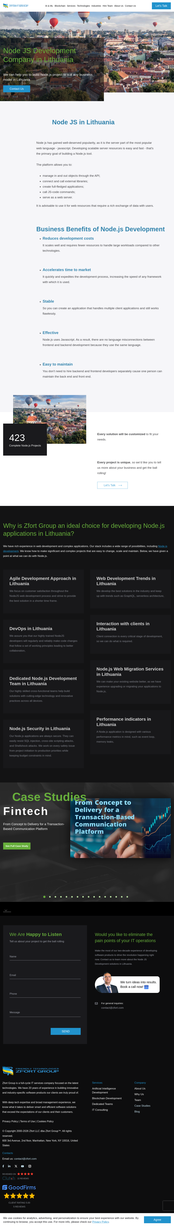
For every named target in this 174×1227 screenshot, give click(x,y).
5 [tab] (66, 897)
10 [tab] (94, 897)
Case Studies (142, 1105)
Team (137, 1100)
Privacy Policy (100, 1221)
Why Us (139, 1094)
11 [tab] (99, 897)
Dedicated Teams (102, 1104)
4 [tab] (61, 897)
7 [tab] (77, 897)
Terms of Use (27, 1121)
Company (140, 1082)
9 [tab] (88, 897)
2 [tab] (50, 897)
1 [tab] (44, 897)
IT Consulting (100, 1109)
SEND (66, 1031)
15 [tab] (122, 897)
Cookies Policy (45, 1121)
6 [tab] (72, 897)
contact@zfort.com (112, 1007)
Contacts (7, 1153)
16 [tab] (127, 897)
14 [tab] (116, 897)
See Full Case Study (17, 846)
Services (97, 1082)
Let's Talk (161, 5)
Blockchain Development (107, 1098)
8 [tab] (83, 897)
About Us (139, 1088)
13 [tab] (110, 897)
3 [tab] (55, 897)
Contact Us (130, 6)
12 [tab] (105, 897)
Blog (137, 1111)
